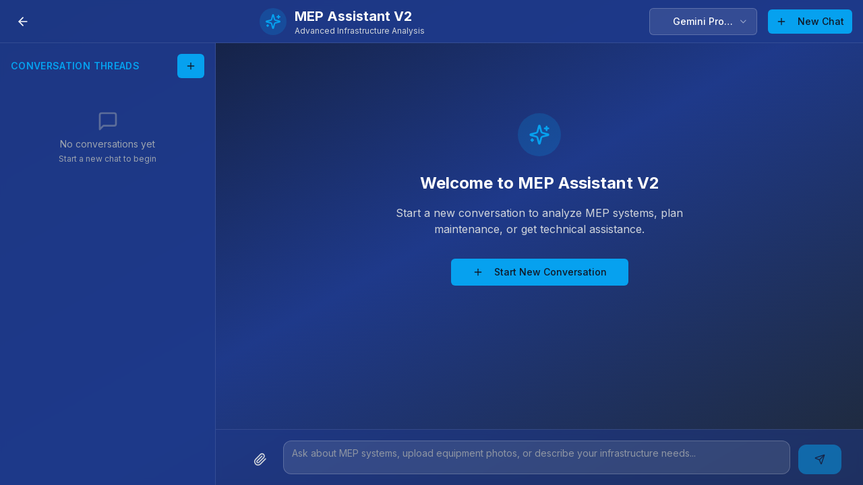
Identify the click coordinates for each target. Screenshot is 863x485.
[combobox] (703, 21)
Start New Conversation (540, 272)
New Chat (810, 21)
